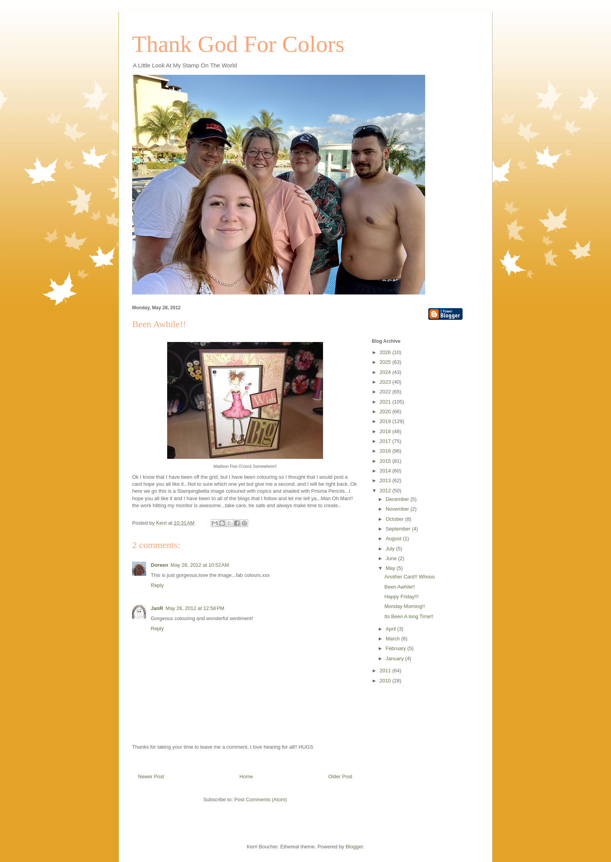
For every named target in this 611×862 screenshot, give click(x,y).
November (398, 509)
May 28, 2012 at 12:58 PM (195, 608)
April (391, 629)
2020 (386, 411)
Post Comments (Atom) (260, 799)
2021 (386, 402)
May (391, 568)
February (397, 648)
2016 (386, 451)
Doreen (159, 565)
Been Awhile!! (399, 587)
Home (246, 776)
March (393, 639)
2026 (386, 352)
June (392, 558)
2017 (386, 441)
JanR (157, 608)
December (398, 499)
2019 (386, 421)
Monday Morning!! (404, 606)
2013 (386, 480)
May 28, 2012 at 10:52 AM (200, 565)
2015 (386, 461)
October (395, 519)
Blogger (354, 847)
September (399, 529)
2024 (386, 372)
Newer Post (151, 776)
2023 (386, 382)
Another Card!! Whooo (409, 577)
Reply (157, 585)
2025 (386, 362)
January (395, 658)
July (391, 549)
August (394, 538)
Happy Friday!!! (401, 596)
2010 (386, 681)
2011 (386, 670)
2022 (386, 392)
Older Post (340, 776)
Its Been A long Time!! (408, 616)
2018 (386, 431)
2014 (386, 471)
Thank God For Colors (238, 44)
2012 (386, 491)
